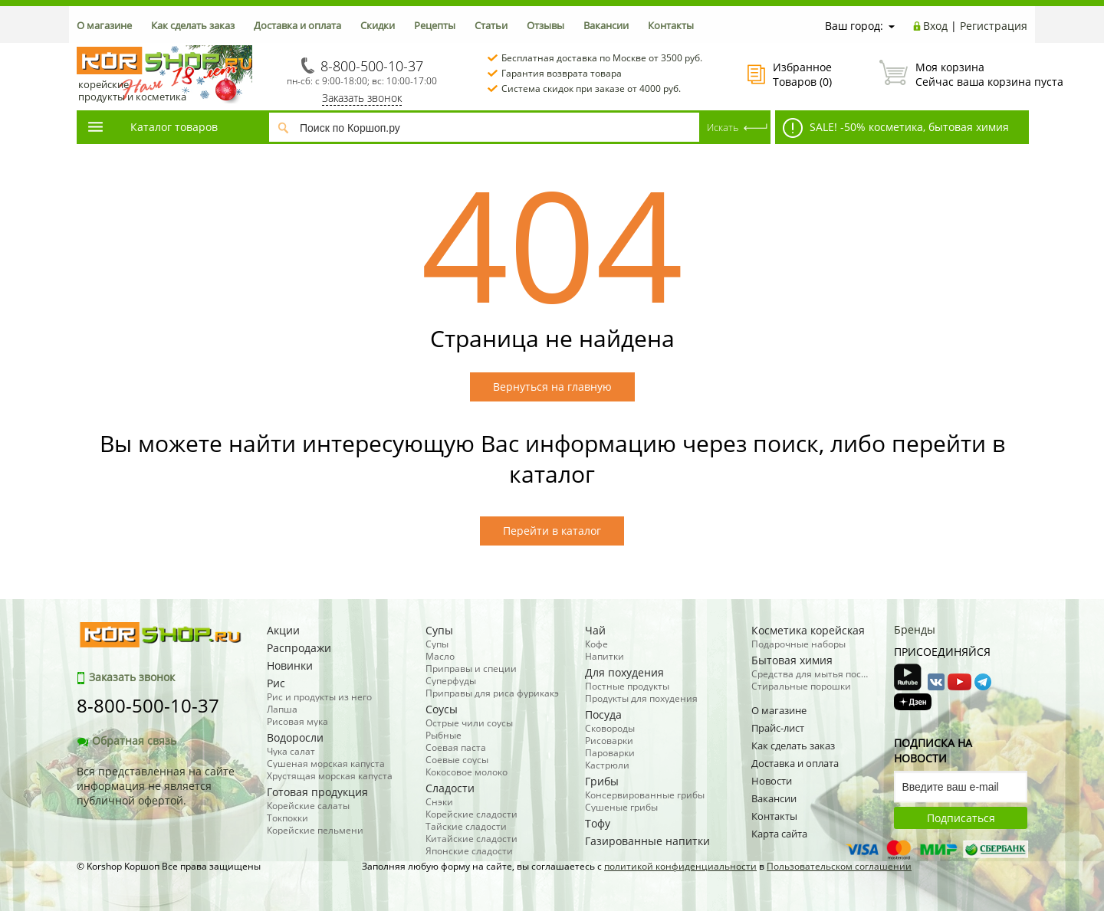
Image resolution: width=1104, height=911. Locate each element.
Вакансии (606, 25)
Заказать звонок (362, 97)
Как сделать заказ (193, 25)
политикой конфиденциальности (680, 866)
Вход (935, 25)
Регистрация (993, 25)
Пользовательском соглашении (839, 866)
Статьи (491, 25)
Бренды (914, 629)
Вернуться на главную (552, 386)
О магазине (104, 25)
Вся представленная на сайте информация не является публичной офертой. (156, 786)
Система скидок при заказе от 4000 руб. (591, 88)
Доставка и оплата (297, 25)
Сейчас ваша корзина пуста (953, 74)
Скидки (377, 25)
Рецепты (434, 25)
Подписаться (961, 818)
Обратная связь (126, 740)
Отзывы (545, 25)
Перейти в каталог (552, 530)
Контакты (671, 25)
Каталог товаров (152, 126)
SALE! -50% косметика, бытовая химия (896, 128)
